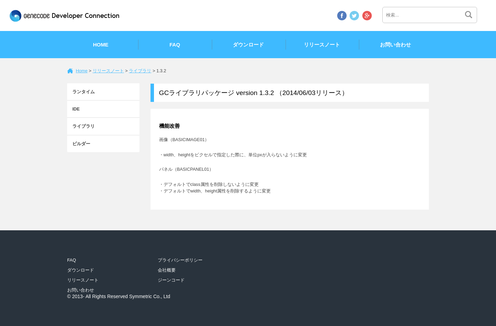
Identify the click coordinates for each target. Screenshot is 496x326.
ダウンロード (248, 45)
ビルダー (81, 143)
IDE (76, 109)
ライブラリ (140, 70)
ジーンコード (171, 280)
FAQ (174, 45)
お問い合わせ (395, 45)
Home (100, 45)
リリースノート (322, 45)
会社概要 (167, 270)
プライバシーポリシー (180, 260)
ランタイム (83, 91)
